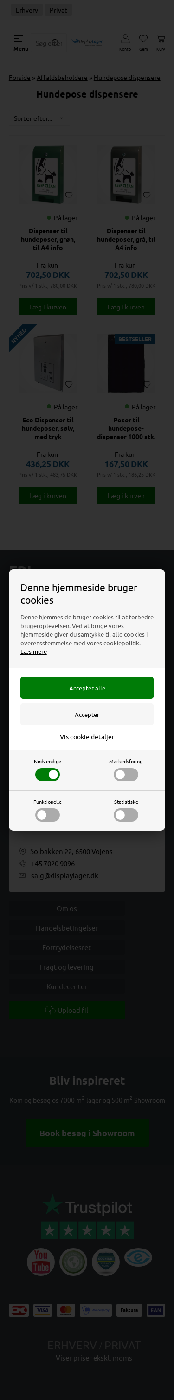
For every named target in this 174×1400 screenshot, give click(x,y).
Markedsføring (125, 769)
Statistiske (126, 810)
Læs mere (33, 651)
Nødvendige (47, 769)
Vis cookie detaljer (87, 736)
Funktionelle (47, 810)
